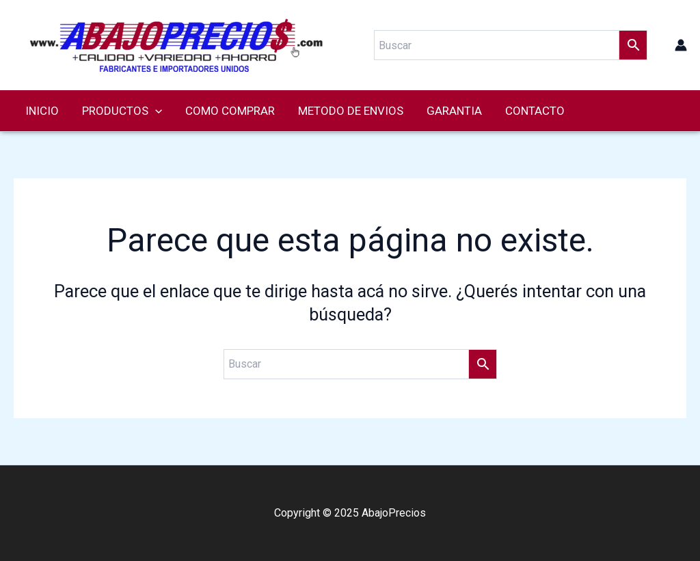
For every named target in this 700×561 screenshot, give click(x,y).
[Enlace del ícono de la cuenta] (681, 45)
